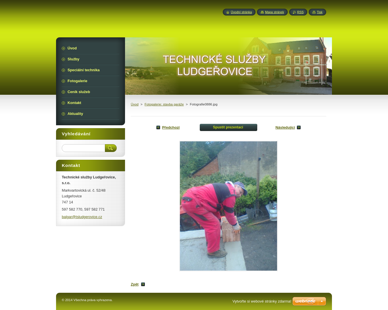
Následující (285, 127)
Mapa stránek (274, 12)
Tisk (319, 12)
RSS (300, 12)
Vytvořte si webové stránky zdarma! (262, 301)
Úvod (135, 104)
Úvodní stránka (241, 12)
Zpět (135, 284)
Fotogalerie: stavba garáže (164, 104)
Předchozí (171, 127)
